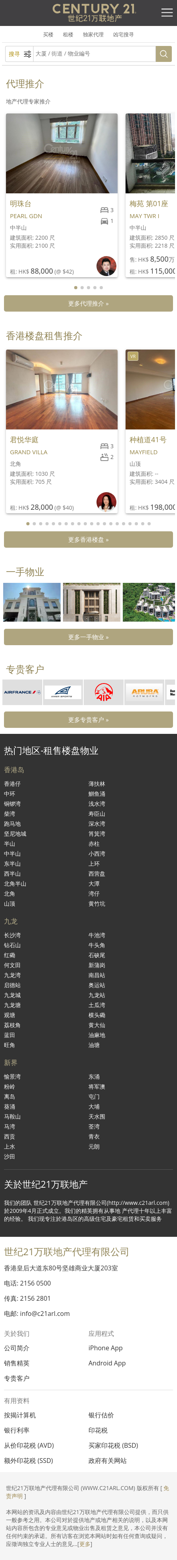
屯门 (94, 1096)
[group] (32, 602)
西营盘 (96, 873)
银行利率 (17, 1430)
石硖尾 (96, 955)
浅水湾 (96, 803)
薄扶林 (96, 783)
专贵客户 (17, 1378)
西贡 (9, 1136)
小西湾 (96, 853)
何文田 (12, 965)
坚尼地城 (15, 833)
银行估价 (101, 1415)
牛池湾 (96, 935)
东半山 (12, 863)
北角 (9, 893)
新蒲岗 (96, 965)
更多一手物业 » (88, 637)
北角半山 (15, 883)
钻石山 (12, 945)
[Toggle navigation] (167, 13)
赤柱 (94, 843)
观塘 (9, 1015)
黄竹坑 (96, 903)
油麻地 (96, 1035)
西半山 (12, 873)
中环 (9, 793)
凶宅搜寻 (123, 34)
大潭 (94, 883)
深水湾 (96, 823)
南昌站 (96, 975)
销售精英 (17, 1363)
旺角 (9, 1045)
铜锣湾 (12, 803)
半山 (9, 843)
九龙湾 (12, 975)
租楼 (68, 34)
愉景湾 (12, 1076)
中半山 (12, 853)
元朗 (94, 1146)
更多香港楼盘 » (88, 539)
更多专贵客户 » (88, 719)
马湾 (9, 1126)
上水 (9, 1146)
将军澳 (96, 1086)
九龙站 (96, 995)
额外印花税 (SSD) (28, 1460)
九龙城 (12, 995)
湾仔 (94, 893)
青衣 (94, 1136)
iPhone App (105, 1347)
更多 (84, 1544)
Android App (107, 1363)
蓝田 (9, 1035)
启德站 (12, 985)
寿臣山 (96, 813)
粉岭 (9, 1086)
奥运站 (96, 985)
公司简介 (17, 1347)
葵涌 (9, 1106)
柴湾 (9, 813)
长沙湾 (12, 935)
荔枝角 (12, 1025)
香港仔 (12, 783)
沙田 (9, 1156)
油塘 (94, 1045)
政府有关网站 (107, 1460)
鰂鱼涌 (96, 793)
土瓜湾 (96, 1005)
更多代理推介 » (88, 303)
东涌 (94, 1076)
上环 (94, 863)
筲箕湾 (96, 833)
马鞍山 (12, 1116)
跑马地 (12, 823)
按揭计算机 (20, 1415)
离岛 (9, 1096)
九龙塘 (12, 1005)
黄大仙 (96, 1025)
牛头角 (96, 945)
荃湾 (94, 1126)
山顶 (9, 903)
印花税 (98, 1430)
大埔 (94, 1106)
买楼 (48, 34)
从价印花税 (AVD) (29, 1445)
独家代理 (93, 34)
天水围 (96, 1116)
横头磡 (96, 1015)
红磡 (9, 955)
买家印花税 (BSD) (113, 1445)
